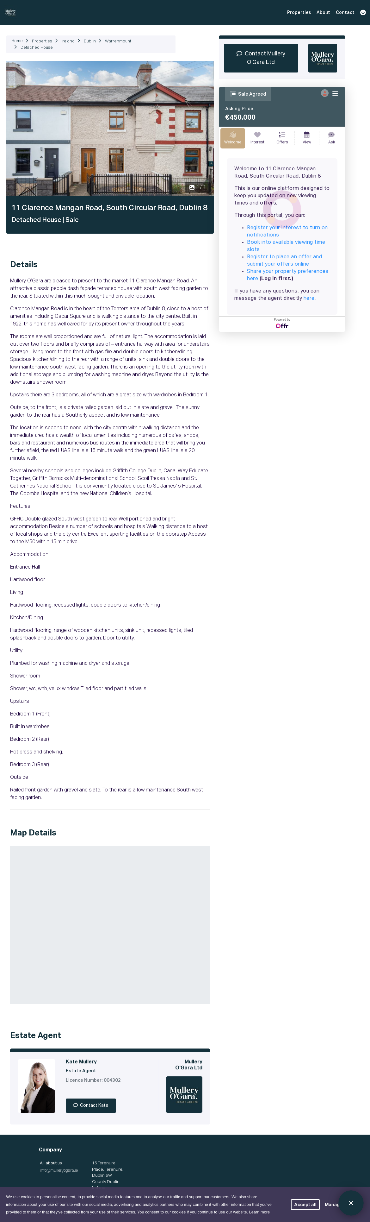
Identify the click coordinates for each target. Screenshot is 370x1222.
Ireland (68, 41)
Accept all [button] (305, 1204)
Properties (299, 12)
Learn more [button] (259, 1212)
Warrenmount (118, 41)
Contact (345, 12)
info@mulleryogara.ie (59, 1170)
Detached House (37, 48)
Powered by (282, 323)
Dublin (90, 41)
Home (17, 41)
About (323, 12)
